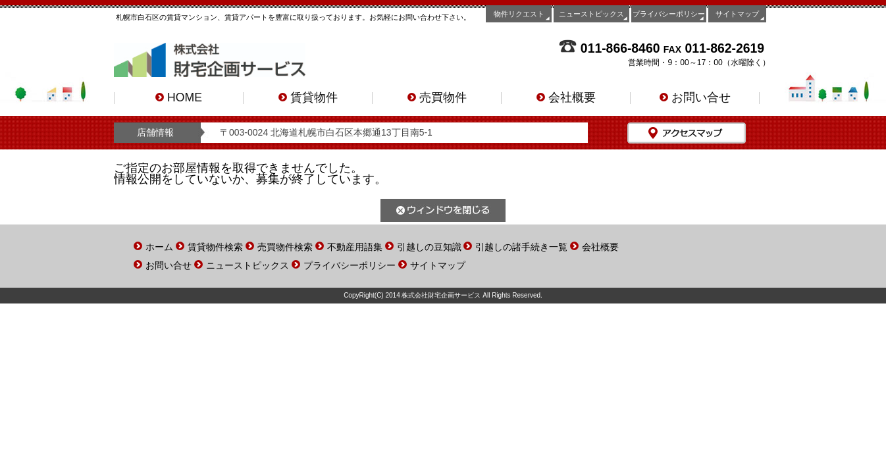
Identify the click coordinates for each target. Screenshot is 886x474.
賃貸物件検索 (215, 247)
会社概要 (566, 98)
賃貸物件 (308, 98)
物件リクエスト (519, 14)
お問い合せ (695, 98)
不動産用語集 (354, 247)
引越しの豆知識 (429, 247)
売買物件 (437, 98)
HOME (178, 98)
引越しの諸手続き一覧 (521, 247)
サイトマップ (737, 14)
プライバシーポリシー (669, 14)
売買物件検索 (285, 247)
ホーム (159, 247)
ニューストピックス (591, 14)
